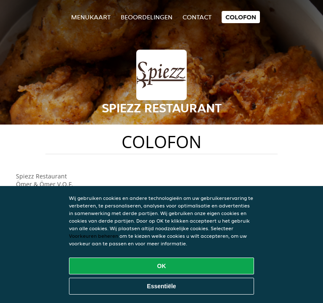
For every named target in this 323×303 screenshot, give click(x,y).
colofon (240, 17)
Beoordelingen (146, 17)
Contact (197, 17)
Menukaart (91, 17)
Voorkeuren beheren (93, 236)
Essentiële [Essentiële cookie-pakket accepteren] (161, 286)
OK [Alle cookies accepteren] (161, 266)
